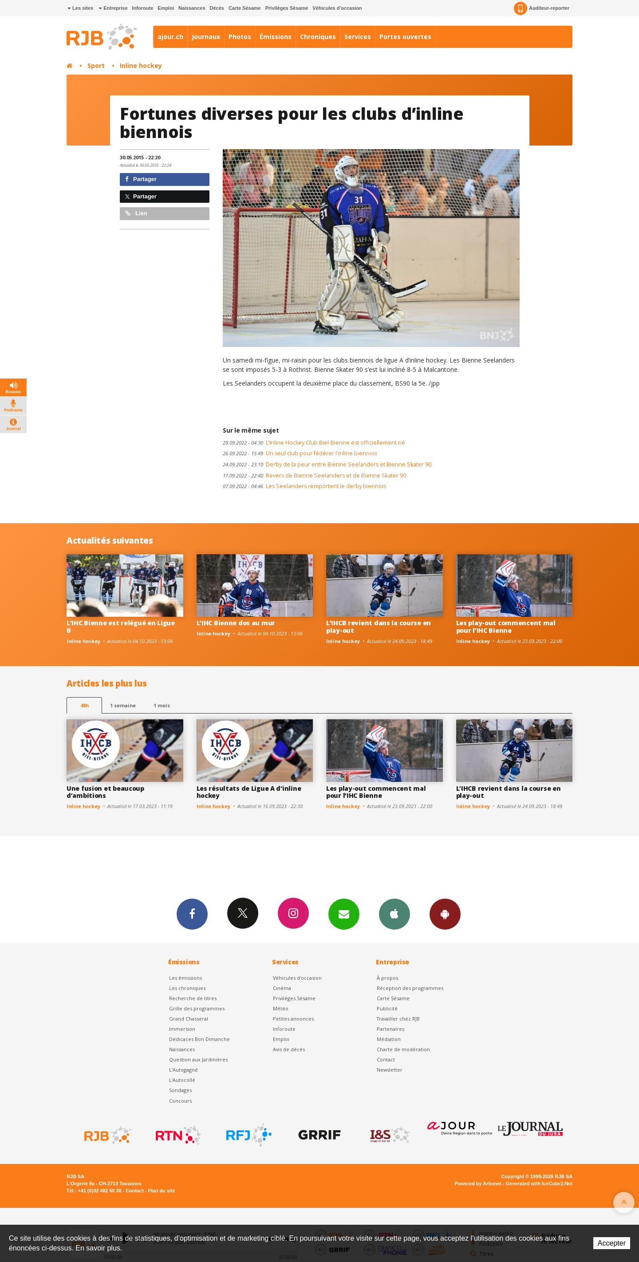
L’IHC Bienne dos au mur (236, 623)
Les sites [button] (80, 8)
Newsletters (343, 914)
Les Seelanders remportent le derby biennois (304, 486)
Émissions (276, 36)
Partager (141, 179)
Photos (240, 36)
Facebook (192, 914)
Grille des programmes (197, 1008)
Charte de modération (403, 1049)
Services (357, 36)
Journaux (206, 36)
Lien (136, 213)
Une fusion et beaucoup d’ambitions (105, 792)
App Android (445, 914)
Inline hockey (141, 65)
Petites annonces (293, 1018)
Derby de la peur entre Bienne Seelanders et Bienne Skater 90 (327, 464)
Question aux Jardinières (198, 1059)
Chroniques (318, 36)
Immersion (182, 1029)
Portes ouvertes (405, 36)
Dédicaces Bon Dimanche (199, 1039)
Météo (280, 1008)
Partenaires (390, 1029)
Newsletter (389, 1070)
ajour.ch (170, 36)
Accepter (612, 1243)
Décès (217, 8)
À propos (387, 978)
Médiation (389, 1039)
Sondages (180, 1090)
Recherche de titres (193, 998)
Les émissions (185, 978)
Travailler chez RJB (398, 1018)
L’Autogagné (183, 1070)
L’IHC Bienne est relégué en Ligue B (121, 627)
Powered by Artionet (478, 1183)
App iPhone (394, 914)
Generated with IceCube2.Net (539, 1183)
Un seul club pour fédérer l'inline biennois (300, 453)
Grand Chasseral (188, 1018)
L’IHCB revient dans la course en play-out (378, 627)
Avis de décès (289, 1049)
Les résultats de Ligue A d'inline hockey (249, 792)
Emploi (166, 8)
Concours (180, 1101)
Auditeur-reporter (541, 8)
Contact (386, 1059)
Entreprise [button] (113, 8)
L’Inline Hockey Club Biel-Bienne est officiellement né (314, 442)
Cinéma (282, 988)
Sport (96, 65)
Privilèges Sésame (286, 8)
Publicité (387, 1008)
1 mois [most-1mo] (162, 705)
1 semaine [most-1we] (123, 705)
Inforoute (143, 8)
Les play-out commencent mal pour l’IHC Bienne (506, 627)
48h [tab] (84, 705)
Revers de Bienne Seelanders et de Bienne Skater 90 (314, 475)
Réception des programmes (410, 988)
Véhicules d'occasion (337, 8)
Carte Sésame (245, 8)
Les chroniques (187, 988)
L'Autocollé (182, 1080)
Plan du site (161, 1190)
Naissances (191, 8)
